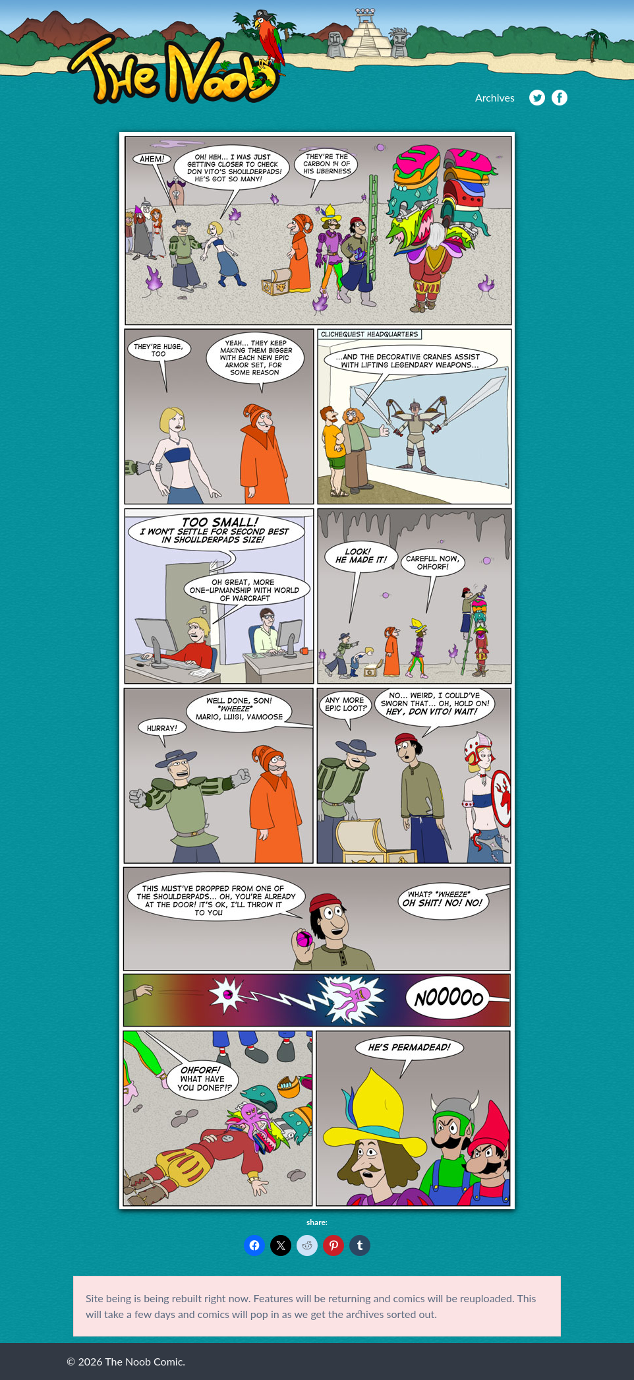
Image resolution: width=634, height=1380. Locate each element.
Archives (495, 97)
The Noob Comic (176, 57)
